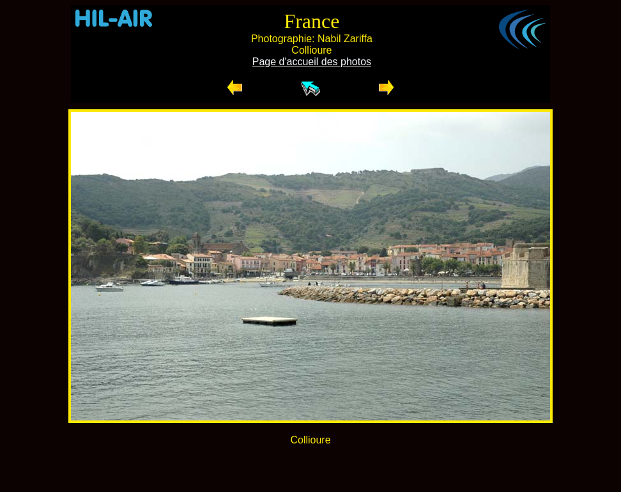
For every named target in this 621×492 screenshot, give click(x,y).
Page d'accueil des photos (311, 61)
